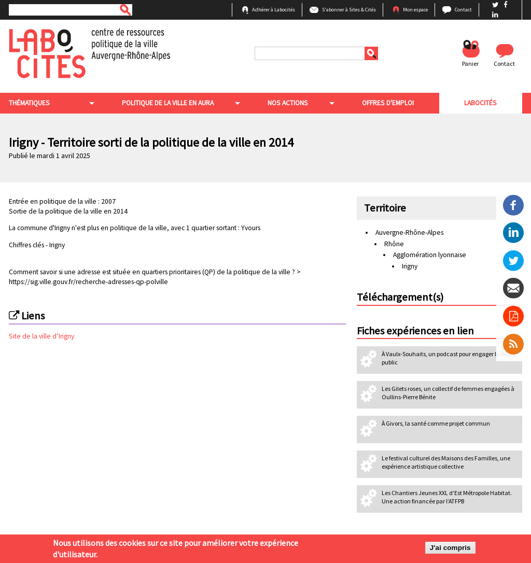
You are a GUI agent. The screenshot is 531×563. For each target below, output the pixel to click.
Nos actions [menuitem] (288, 102)
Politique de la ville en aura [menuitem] (168, 102)
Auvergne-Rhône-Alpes (409, 232)
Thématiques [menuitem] (29, 102)
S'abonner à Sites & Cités (349, 9)
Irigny (56, 245)
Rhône (394, 244)
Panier (470, 63)
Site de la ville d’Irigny (41, 336)
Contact (463, 9)
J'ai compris (450, 548)
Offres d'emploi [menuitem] (388, 102)
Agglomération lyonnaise (429, 254)
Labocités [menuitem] (480, 102)
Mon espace (415, 9)
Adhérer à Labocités (273, 9)
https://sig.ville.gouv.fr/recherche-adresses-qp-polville (88, 281)
